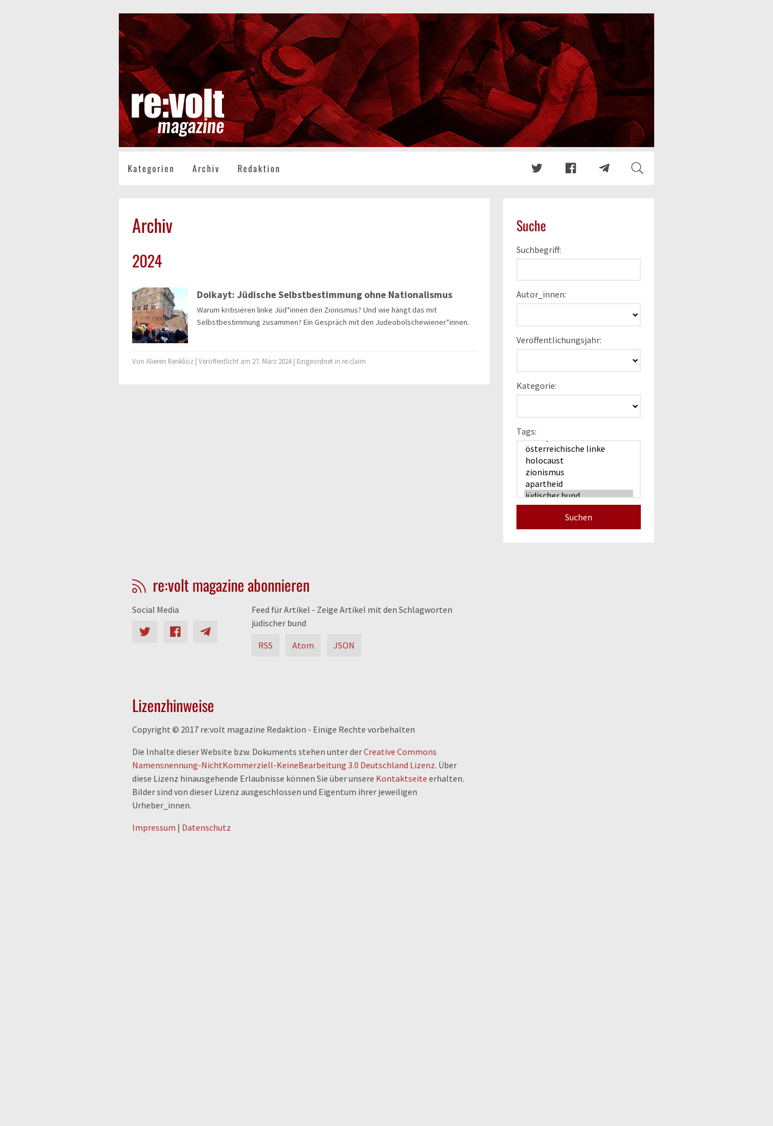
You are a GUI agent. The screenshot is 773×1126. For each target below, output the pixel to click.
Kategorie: (536, 385)
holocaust (578, 460)
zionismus (578, 472)
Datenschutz (206, 827)
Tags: (526, 431)
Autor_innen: (541, 294)
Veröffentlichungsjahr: (558, 339)
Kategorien (151, 168)
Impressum (154, 827)
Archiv (206, 168)
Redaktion (259, 168)
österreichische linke (578, 449)
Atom (303, 645)
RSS (265, 645)
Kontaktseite (401, 778)
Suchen (578, 517)
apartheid (578, 484)
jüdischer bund (578, 495)
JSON (344, 645)
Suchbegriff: (538, 249)
